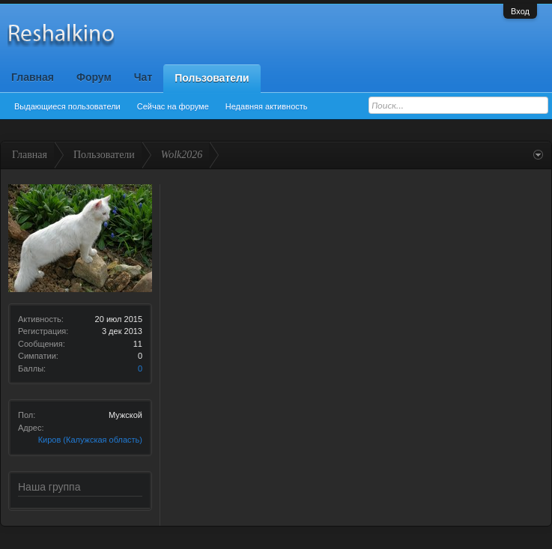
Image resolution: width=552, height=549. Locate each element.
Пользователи (212, 78)
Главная (32, 77)
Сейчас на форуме (173, 106)
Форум (94, 77)
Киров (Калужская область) (90, 439)
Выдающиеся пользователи (67, 106)
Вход (520, 11)
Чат (143, 77)
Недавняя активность (266, 106)
